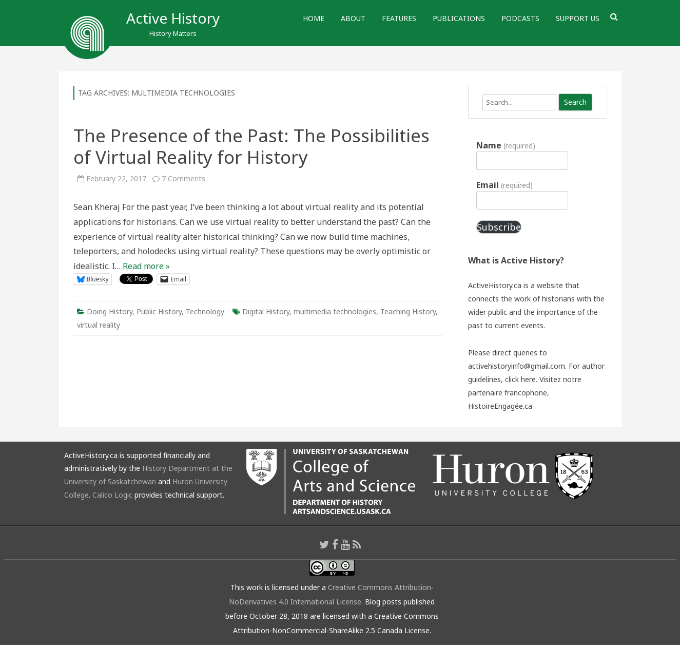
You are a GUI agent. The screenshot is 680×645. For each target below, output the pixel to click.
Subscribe (499, 227)
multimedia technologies (335, 311)
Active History (173, 18)
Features (399, 18)
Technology (205, 311)
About (353, 18)
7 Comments (183, 178)
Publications (459, 18)
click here (520, 379)
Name (505, 145)
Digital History (265, 311)
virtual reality (98, 325)
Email (504, 185)
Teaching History (408, 311)
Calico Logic (112, 495)
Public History (159, 311)
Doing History (109, 311)
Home (313, 18)
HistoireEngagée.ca (500, 406)
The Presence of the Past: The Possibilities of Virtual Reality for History (251, 146)
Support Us (577, 18)
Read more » (146, 266)
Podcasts (520, 18)
